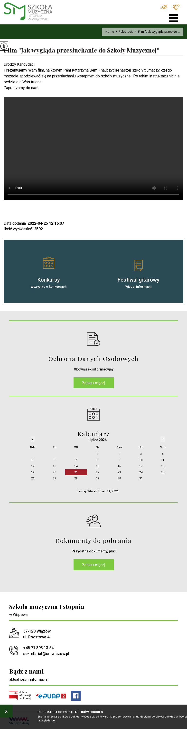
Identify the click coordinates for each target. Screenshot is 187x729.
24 (141, 472)
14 (76, 466)
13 (54, 466)
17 (141, 466)
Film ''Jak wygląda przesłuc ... (156, 31)
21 (76, 472)
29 (97, 478)
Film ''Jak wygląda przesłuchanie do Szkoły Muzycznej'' (81, 50)
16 (119, 466)
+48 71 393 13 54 (176, 7)
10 (141, 460)
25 (162, 472)
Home (109, 31)
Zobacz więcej (93, 382)
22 (97, 472)
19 (33, 472)
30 (119, 478)
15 (97, 466)
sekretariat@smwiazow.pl (163, 7)
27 (54, 478)
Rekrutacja (123, 31)
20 (54, 472)
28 (76, 478)
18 (162, 466)
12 (33, 466)
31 (141, 478)
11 (162, 460)
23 (119, 472)
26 (33, 478)
